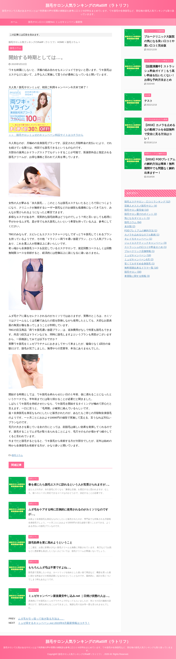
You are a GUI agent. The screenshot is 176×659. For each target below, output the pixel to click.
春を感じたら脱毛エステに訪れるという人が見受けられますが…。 (69, 484)
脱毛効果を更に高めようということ (50, 542)
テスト (148, 100)
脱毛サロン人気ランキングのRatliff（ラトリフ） (88, 5)
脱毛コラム (17, 455)
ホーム (14, 22)
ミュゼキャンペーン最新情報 (69, 23)
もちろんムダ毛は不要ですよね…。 (50, 567)
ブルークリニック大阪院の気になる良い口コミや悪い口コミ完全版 (159, 41)
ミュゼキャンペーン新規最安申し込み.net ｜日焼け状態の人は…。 (69, 596)
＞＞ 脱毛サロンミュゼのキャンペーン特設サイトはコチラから (46, 135)
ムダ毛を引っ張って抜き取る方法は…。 (41, 618)
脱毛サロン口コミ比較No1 (41, 22)
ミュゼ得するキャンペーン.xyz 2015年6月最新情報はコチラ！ (54, 623)
